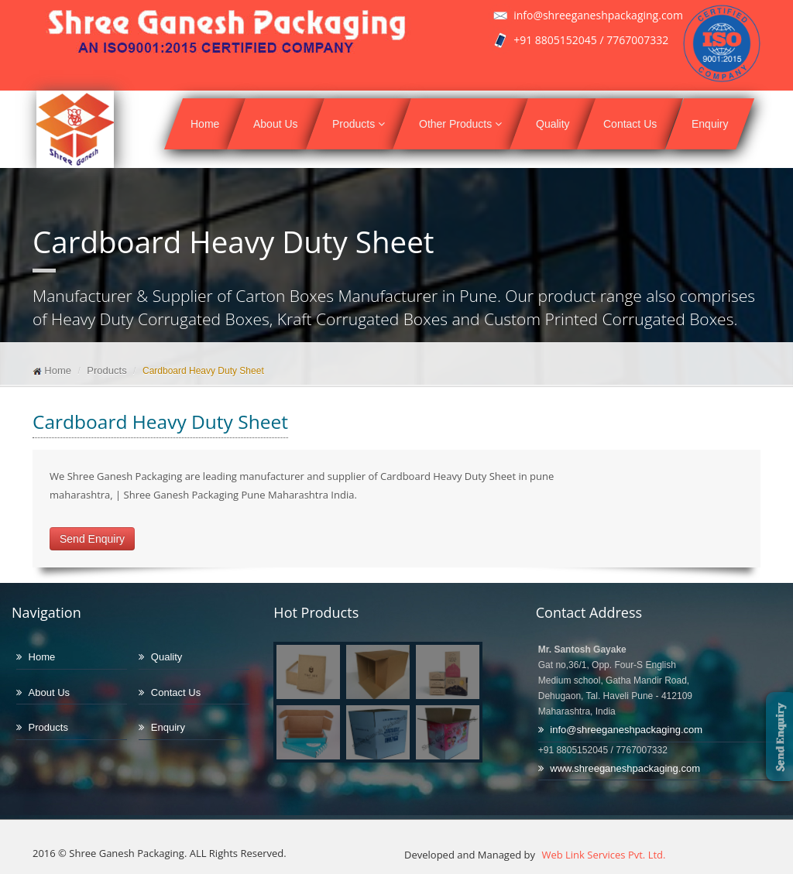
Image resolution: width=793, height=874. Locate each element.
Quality (553, 124)
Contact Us (630, 124)
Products (358, 124)
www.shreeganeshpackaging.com (625, 768)
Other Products (460, 124)
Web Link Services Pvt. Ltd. (602, 855)
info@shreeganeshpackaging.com (626, 729)
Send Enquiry (92, 539)
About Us (275, 124)
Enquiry (710, 124)
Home (205, 124)
